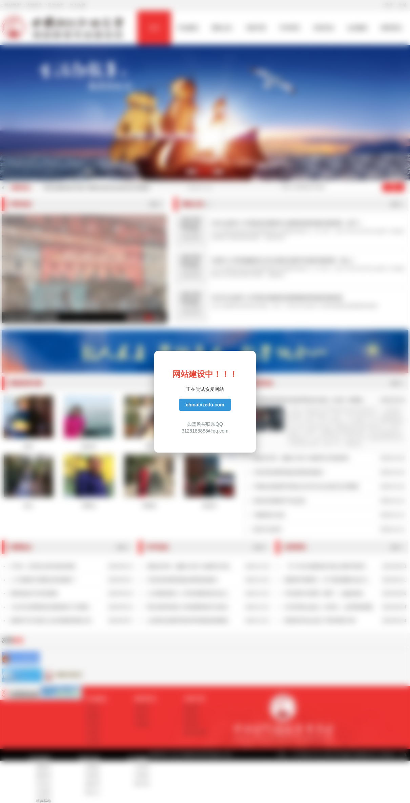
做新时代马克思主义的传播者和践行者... (52, 620)
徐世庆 (209, 505)
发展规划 (92, 715)
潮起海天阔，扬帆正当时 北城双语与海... (190, 566)
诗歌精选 (142, 724)
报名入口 (92, 792)
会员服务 (357, 28)
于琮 (149, 446)
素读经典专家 (195, 732)
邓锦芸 (149, 505)
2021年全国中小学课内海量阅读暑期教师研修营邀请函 (277, 298)
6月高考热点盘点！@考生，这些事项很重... (330, 607)
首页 (154, 28)
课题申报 (43, 775)
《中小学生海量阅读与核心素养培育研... (326, 566)
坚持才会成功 (267, 529)
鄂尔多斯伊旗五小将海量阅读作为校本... (189, 607)
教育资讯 (391, 28)
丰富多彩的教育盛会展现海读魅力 (288, 472)
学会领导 (92, 732)
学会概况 (188, 28)
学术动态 (43, 784)
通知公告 (222, 28)
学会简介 (92, 707)
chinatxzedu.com (205, 404)
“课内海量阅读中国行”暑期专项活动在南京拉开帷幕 (96, 187)
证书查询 (141, 775)
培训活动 (323, 28)
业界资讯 (142, 707)
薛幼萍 (89, 446)
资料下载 (141, 784)
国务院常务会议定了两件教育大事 (319, 620)
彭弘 (28, 505)
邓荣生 (89, 505)
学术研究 (290, 28)
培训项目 (92, 767)
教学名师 (191, 724)
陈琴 (28, 446)
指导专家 (191, 715)
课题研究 (43, 767)
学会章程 (92, 724)
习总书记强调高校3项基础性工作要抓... (51, 607)
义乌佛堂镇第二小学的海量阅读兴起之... (189, 593)
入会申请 (141, 767)
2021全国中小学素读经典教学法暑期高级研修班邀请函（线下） (287, 223)
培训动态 (92, 775)
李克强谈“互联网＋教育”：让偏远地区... (325, 593)
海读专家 (191, 707)
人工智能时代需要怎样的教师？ (43, 579)
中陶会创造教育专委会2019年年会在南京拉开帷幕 (305, 486)
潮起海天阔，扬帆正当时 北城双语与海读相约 (301, 458)
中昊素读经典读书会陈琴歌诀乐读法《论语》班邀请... (309, 400)
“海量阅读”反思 (269, 515)
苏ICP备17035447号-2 (254, 754)
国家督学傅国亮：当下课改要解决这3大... (327, 579)
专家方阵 (256, 28)
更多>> (155, 204)
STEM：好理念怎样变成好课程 (43, 566)
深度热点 (142, 715)
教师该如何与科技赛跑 (34, 593)
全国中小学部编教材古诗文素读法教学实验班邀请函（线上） (284, 260)
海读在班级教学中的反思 (279, 500)
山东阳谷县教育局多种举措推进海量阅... (189, 620)
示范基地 (43, 792)
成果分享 (92, 784)
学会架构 (92, 741)
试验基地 (43, 801)
